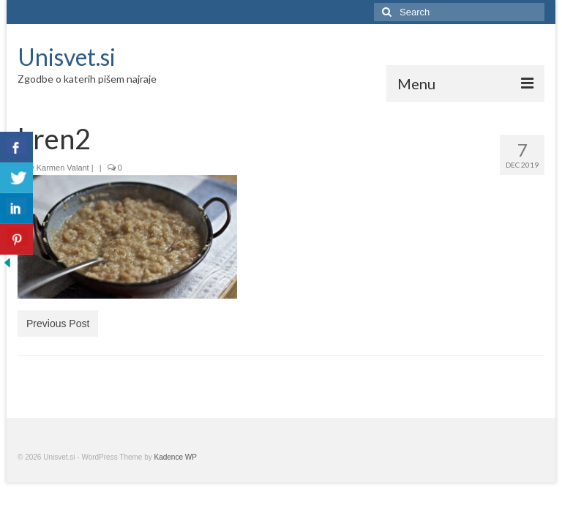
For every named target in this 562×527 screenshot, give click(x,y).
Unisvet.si (67, 56)
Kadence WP (175, 457)
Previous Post (57, 323)
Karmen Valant (63, 167)
